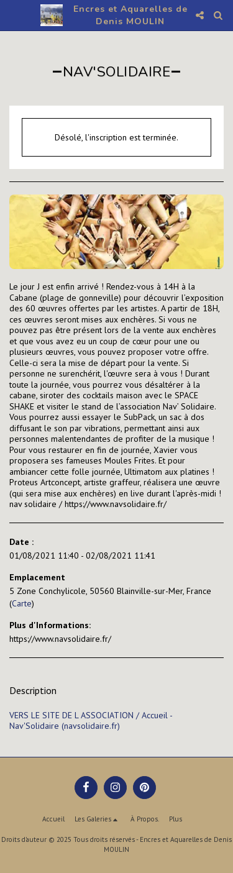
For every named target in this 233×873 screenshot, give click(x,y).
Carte (22, 603)
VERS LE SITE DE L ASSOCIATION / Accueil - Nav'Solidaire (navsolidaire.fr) (90, 721)
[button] (13, 14)
